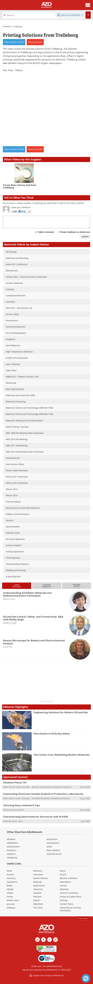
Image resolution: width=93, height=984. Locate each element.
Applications (39, 885)
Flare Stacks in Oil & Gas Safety (52, 733)
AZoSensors (52, 839)
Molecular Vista (15, 821)
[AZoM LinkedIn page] (37, 939)
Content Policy (66, 904)
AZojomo (37, 893)
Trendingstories (76, 585)
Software (11, 907)
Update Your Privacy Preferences (46, 975)
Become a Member (69, 878)
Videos (10, 893)
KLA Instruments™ (16, 809)
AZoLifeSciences (54, 854)
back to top (84, 918)
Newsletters (65, 882)
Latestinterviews (16, 585)
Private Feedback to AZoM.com (74, 232)
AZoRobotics (12, 843)
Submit (85, 236)
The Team (38, 907)
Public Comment (46, 232)
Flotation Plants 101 (15, 782)
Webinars (37, 870)
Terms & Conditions (69, 893)
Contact (63, 885)
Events (10, 896)
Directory (11, 878)
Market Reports (40, 878)
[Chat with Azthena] (86, 978)
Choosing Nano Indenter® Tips (21, 805)
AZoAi (49, 846)
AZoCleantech (13, 846)
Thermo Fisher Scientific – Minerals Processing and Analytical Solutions (39, 787)
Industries (38, 889)
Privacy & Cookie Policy (70, 896)
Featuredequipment (46, 585)
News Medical (53, 850)
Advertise (64, 889)
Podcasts (37, 896)
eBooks (10, 889)
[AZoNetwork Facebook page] (43, 939)
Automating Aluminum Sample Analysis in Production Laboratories (43, 793)
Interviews (38, 874)
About (62, 870)
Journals (11, 904)
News (9, 870)
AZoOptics (11, 850)
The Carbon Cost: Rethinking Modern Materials (61, 754)
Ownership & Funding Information (70, 909)
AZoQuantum (53, 843)
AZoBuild (11, 854)
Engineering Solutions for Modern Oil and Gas (61, 712)
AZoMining (12, 857)
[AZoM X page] (49, 939)
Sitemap (64, 900)
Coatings (18, 26)
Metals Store (13, 900)
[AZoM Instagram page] (55, 939)
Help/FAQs (38, 904)
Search (63, 874)
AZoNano (11, 839)
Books (9, 885)
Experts (36, 900)
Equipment (12, 882)
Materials (37, 882)
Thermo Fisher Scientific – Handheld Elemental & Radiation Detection (39, 798)
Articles (10, 874)
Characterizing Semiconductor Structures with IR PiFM (35, 816)
